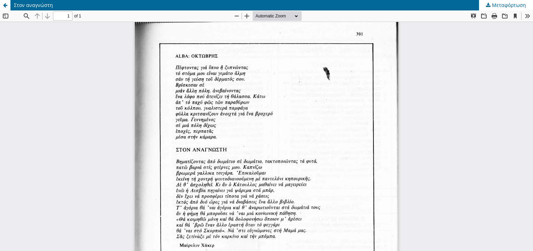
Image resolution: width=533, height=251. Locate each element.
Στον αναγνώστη (33, 5)
